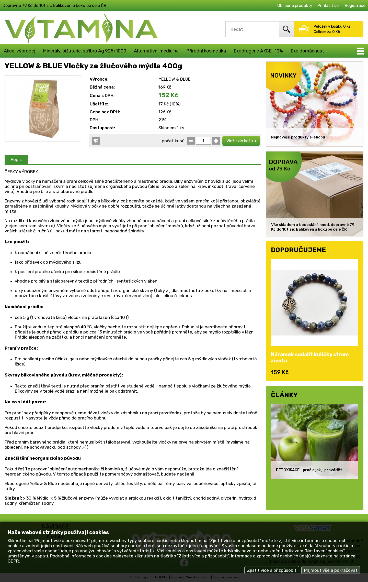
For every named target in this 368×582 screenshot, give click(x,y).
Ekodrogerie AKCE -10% (258, 51)
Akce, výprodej (19, 51)
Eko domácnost (307, 51)
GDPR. (14, 561)
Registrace (355, 5)
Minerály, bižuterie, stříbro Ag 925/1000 (84, 51)
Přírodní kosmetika (206, 51)
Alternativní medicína (156, 51)
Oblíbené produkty (294, 5)
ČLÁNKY (284, 395)
